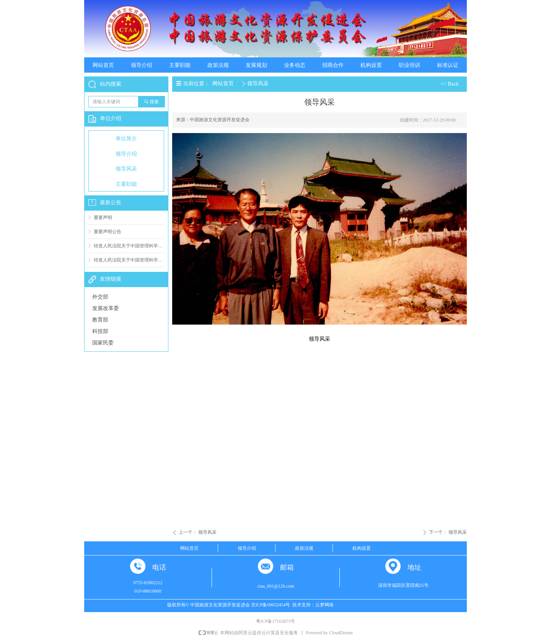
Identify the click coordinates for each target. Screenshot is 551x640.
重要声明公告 (107, 231)
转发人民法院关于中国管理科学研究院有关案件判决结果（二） (129, 246)
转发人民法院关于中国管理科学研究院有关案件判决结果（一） (129, 260)
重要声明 (103, 217)
